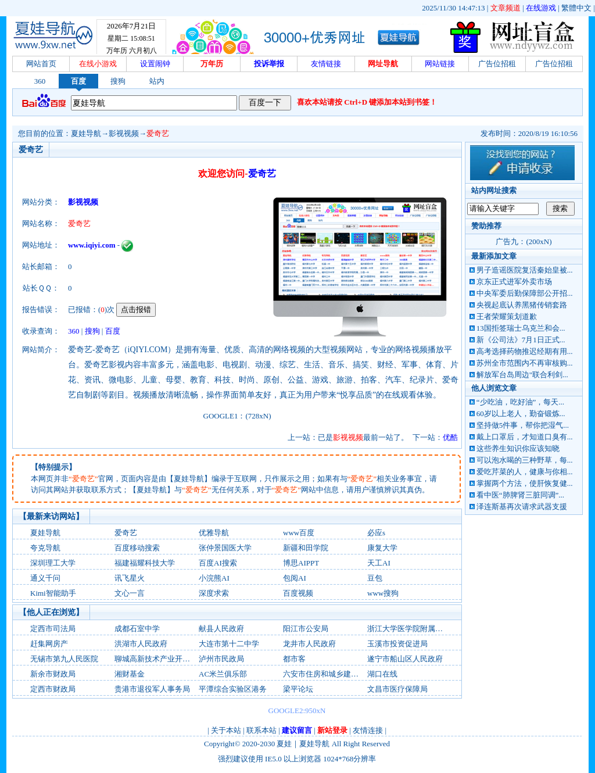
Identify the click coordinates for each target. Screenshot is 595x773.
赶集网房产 (49, 643)
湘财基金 (129, 674)
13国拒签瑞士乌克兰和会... (520, 328)
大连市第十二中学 (229, 643)
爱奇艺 (157, 133)
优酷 (450, 437)
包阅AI (294, 578)
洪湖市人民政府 (140, 643)
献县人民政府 (221, 628)
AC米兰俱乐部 (223, 674)
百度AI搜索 (218, 563)
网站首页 (41, 63)
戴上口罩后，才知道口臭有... (524, 436)
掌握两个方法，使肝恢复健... (524, 483)
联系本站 (261, 730)
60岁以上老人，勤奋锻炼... (520, 413)
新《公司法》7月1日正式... (520, 339)
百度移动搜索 (137, 547)
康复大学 (382, 547)
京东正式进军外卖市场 (514, 281)
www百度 (298, 532)
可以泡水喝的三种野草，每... (524, 460)
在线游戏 (541, 7)
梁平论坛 (298, 689)
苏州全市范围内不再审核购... (524, 363)
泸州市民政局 (221, 658)
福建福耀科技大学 (144, 563)
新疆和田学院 (305, 547)
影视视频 (124, 133)
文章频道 (505, 7)
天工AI (378, 563)
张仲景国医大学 (225, 547)
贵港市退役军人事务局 (152, 689)
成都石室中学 (137, 628)
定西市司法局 (53, 628)
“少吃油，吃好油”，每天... (520, 402)
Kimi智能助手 (53, 593)
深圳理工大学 (53, 563)
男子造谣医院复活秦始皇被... (524, 270)
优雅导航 (214, 532)
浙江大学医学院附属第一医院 (416, 628)
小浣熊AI (214, 578)
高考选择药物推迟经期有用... (524, 351)
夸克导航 (45, 547)
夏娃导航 (86, 133)
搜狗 (118, 81)
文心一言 (129, 593)
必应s (376, 532)
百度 (78, 81)
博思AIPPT (301, 563)
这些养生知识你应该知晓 (518, 448)
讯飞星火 (129, 578)
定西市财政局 (53, 689)
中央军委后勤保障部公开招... (524, 293)
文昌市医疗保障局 (397, 689)
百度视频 (298, 593)
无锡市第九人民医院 (64, 658)
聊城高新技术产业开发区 (156, 658)
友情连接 (368, 730)
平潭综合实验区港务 (233, 689)
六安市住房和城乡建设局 (324, 674)
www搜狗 (383, 593)
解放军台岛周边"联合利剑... (522, 374)
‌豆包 (374, 578)
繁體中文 (576, 7)
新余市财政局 (53, 674)
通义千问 (45, 578)
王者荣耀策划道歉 (506, 316)
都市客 (294, 658)
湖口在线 (382, 674)
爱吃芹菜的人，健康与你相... (524, 471)
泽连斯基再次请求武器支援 (521, 506)
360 (40, 81)
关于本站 (226, 730)
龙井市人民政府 (309, 643)
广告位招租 (497, 63)
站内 (156, 81)
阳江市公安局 (305, 628)
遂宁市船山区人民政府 (405, 658)
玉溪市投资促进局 (397, 643)
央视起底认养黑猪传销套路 (521, 304)
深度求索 (214, 593)
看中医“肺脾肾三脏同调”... (520, 495)
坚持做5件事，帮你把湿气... (522, 425)
